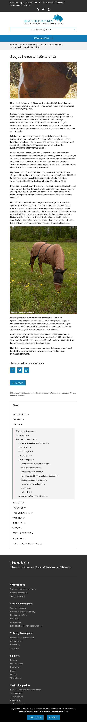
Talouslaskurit (21, 533)
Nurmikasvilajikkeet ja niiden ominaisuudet (39, 476)
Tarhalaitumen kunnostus (32, 471)
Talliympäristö (21, 512)
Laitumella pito (25, 459)
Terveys (17, 419)
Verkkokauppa (17, 2)
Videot (16, 528)
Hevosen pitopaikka (24, 439)
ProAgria (14, 618)
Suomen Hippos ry (18, 608)
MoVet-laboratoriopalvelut (22, 637)
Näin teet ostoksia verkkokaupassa (25, 690)
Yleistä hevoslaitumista (31, 467)
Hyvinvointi (19, 414)
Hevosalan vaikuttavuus (27, 543)
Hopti (37, 2)
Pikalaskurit (48, 2)
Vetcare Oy (15, 645)
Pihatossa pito (24, 451)
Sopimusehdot (16, 693)
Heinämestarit (16, 641)
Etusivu (13, 660)
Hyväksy (53, 717)
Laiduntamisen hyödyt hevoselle (35, 463)
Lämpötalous (21, 435)
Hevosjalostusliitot (18, 615)
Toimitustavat (16, 697)
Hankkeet (18, 538)
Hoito (16, 424)
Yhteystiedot (16, 5)
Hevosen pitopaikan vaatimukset (32, 443)
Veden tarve (26, 488)
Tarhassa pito (24, 455)
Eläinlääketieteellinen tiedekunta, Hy (26, 626)
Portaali (29, 2)
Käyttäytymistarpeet (24, 431)
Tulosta (17, 383)
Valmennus (18, 518)
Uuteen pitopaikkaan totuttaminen (33, 496)
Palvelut (59, 2)
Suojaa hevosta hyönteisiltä (34, 480)
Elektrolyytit (26, 492)
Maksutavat (15, 700)
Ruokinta (18, 502)
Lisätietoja (35, 717)
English (27, 5)
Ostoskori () (41, 29)
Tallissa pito (23, 447)
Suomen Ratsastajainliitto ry (22, 611)
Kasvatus (17, 507)
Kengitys (17, 523)
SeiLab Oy (14, 648)
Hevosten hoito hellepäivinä (33, 484)
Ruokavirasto (16, 622)
